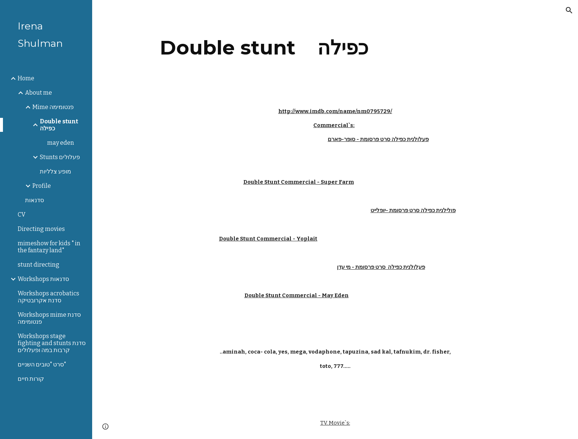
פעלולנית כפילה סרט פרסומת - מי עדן (381, 267)
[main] (264, 47)
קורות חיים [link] (31, 378)
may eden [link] (60, 142)
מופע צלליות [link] (55, 171)
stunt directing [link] (38, 264)
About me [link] (38, 92)
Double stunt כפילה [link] (59, 125)
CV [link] (21, 214)
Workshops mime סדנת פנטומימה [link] (49, 318)
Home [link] (26, 78)
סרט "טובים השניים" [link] (42, 364)
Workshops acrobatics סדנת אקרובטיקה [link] (48, 297)
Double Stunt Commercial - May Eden (296, 295)
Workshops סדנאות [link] (43, 278)
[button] (569, 10)
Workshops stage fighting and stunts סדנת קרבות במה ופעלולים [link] (52, 343)
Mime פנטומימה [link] (53, 106)
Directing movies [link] (41, 228)
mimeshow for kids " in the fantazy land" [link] (49, 247)
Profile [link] (41, 185)
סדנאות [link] (34, 200)
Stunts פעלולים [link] (60, 157)
